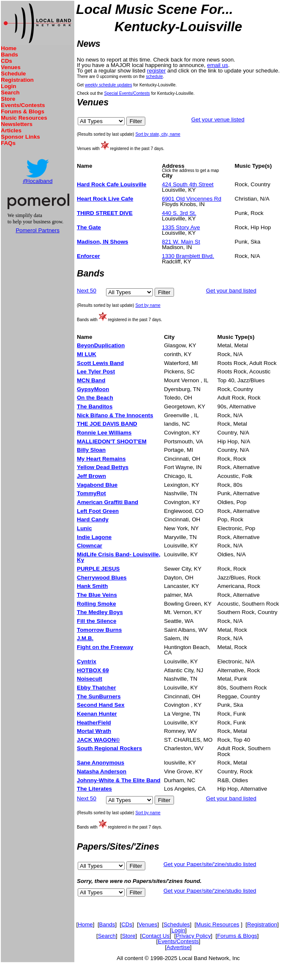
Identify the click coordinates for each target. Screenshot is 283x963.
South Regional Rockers (109, 748)
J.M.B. (85, 638)
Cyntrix (86, 661)
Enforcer (88, 256)
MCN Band (91, 380)
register (156, 70)
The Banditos (94, 406)
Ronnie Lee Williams (104, 432)
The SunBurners (99, 696)
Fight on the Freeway (105, 647)
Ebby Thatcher (96, 687)
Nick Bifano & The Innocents (115, 415)
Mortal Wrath (94, 731)
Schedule (13, 73)
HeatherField (94, 722)
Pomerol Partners (38, 230)
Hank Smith (92, 586)
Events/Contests (23, 105)
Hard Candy (93, 519)
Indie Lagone (94, 537)
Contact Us (155, 936)
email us (217, 65)
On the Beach (95, 397)
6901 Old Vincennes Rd (191, 199)
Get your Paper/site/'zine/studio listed (209, 864)
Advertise (178, 947)
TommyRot (91, 493)
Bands (9, 54)
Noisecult (89, 679)
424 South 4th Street (187, 184)
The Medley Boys (100, 612)
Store (8, 99)
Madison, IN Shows (102, 242)
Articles (11, 130)
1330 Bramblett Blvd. (188, 256)
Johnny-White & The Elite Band (119, 780)
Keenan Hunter (97, 714)
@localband (38, 181)
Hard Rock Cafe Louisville (111, 184)
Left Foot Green (98, 511)
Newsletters (17, 124)
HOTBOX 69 (93, 670)
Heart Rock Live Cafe (105, 199)
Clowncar (89, 545)
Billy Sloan (91, 450)
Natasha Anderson (101, 771)
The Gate (89, 227)
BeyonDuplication (101, 345)
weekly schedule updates (108, 85)
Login (8, 86)
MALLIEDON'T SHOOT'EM (112, 441)
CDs (6, 61)
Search (10, 92)
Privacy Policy (193, 936)
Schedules (176, 924)
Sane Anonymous (100, 762)
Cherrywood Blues (102, 577)
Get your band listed (231, 290)
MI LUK (86, 354)
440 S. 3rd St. (179, 213)
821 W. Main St (181, 242)
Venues (11, 67)
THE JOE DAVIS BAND (107, 424)
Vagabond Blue (97, 485)
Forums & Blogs (22, 111)
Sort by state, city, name (157, 134)
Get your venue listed (218, 119)
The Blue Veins (97, 595)
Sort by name (147, 305)
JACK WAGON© (98, 740)
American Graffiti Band (107, 502)
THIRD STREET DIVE (105, 213)
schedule (154, 76)
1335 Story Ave (181, 227)
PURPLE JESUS (98, 569)
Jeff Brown (91, 476)
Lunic (84, 528)
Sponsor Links (20, 137)
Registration (17, 80)
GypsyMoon (93, 389)
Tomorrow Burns (99, 630)
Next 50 (86, 290)
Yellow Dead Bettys (102, 467)
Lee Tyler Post (96, 371)
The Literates (94, 789)
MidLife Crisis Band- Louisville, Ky (119, 557)
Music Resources (24, 118)
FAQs (8, 143)
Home (8, 48)
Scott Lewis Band (100, 363)
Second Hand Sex (101, 705)
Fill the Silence (96, 621)
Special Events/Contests (127, 93)
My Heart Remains (101, 459)
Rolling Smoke (96, 604)
